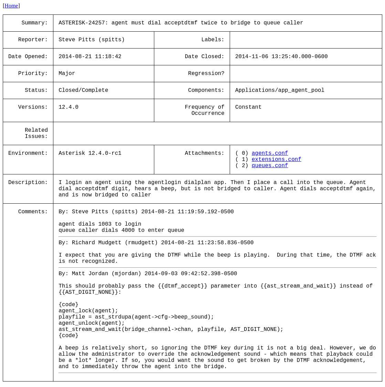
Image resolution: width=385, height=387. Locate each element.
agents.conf (270, 153)
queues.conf (270, 166)
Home (11, 6)
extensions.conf (276, 160)
